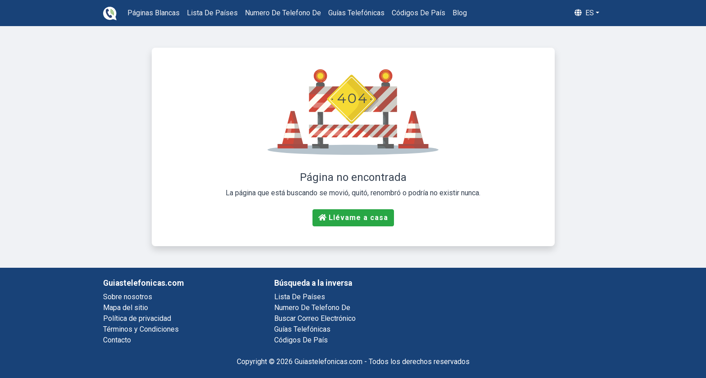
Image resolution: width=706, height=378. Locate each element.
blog (460, 13)
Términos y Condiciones (141, 329)
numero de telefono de (283, 13)
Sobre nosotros (127, 296)
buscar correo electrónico (315, 318)
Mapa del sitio (125, 307)
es (584, 13)
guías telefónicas (356, 13)
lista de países (212, 13)
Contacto (117, 340)
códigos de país (418, 13)
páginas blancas (153, 13)
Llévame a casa (353, 217)
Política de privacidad (137, 318)
